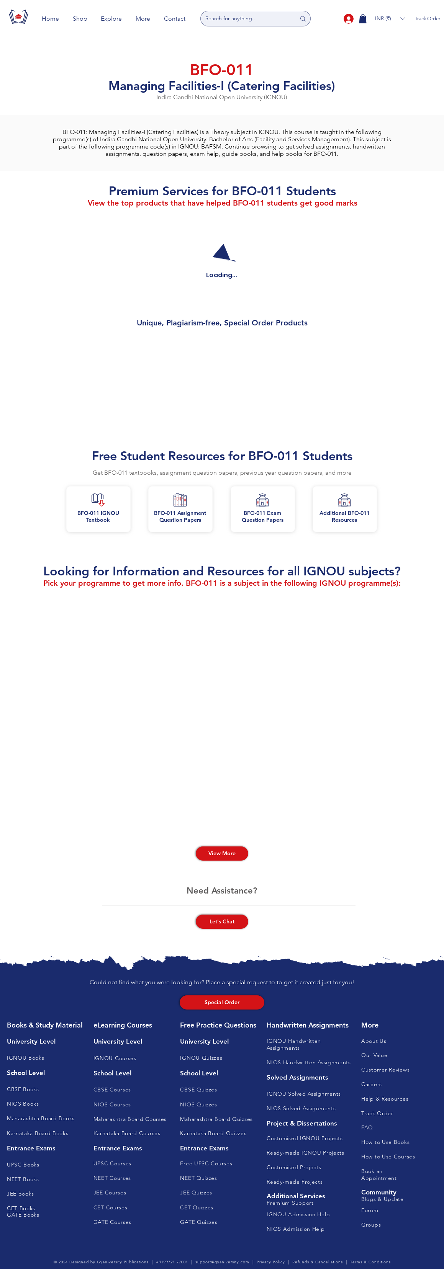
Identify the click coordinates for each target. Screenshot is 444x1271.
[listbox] (390, 18)
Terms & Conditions (370, 1262)
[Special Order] (222, 1002)
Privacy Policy (271, 1262)
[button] (80, 18)
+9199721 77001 (172, 1262)
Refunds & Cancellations (317, 1262)
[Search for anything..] (244, 18)
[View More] (222, 853)
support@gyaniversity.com (222, 1262)
